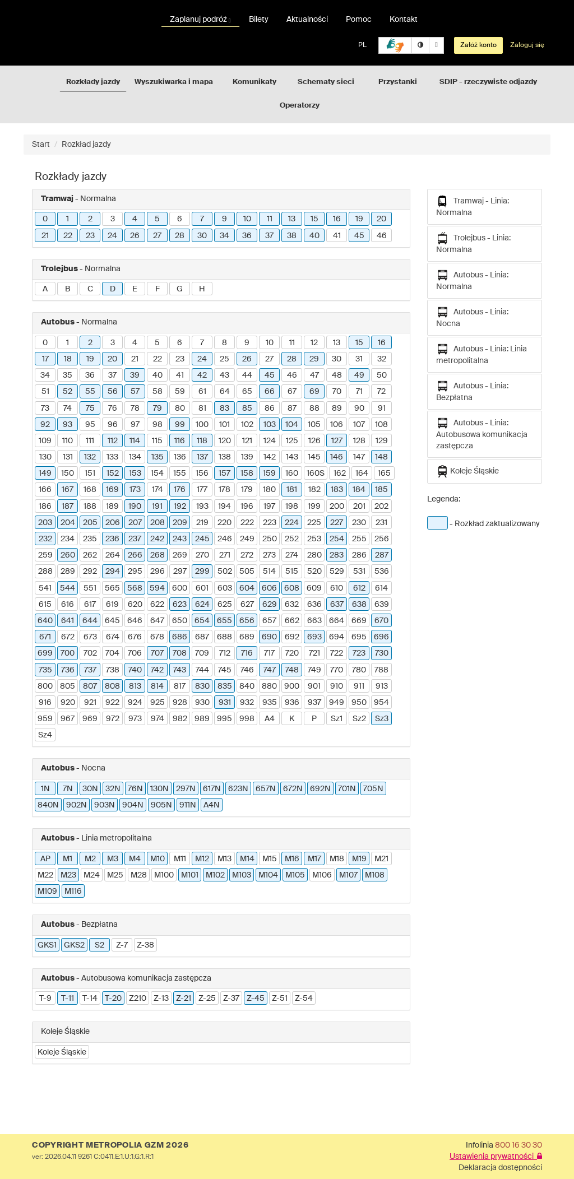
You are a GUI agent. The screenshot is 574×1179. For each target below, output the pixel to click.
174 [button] (157, 490)
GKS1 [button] (47, 945)
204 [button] (68, 523)
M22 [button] (45, 875)
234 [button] (68, 539)
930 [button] (202, 703)
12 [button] (314, 343)
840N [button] (48, 805)
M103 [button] (241, 875)
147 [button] (359, 457)
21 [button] (45, 236)
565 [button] (112, 588)
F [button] (157, 289)
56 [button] (113, 392)
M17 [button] (314, 859)
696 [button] (381, 637)
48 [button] (337, 375)
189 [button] (112, 506)
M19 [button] (359, 859)
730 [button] (381, 653)
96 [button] (113, 425)
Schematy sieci (326, 82)
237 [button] (134, 539)
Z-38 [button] (145, 945)
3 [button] (112, 219)
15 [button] (314, 219)
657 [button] (269, 621)
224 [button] (292, 523)
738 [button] (112, 670)
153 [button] (135, 473)
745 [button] (225, 670)
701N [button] (347, 789)
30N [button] (90, 789)
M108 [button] (375, 875)
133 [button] (112, 457)
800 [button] (45, 686)
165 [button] (384, 473)
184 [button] (359, 490)
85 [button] (247, 408)
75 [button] (90, 408)
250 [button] (269, 539)
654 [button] (202, 621)
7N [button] (68, 789)
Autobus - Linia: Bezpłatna (472, 391)
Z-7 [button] (122, 945)
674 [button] (112, 637)
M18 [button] (337, 859)
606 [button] (269, 588)
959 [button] (45, 719)
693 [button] (314, 637)
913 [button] (382, 686)
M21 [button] (381, 859)
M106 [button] (322, 875)
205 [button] (90, 523)
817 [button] (180, 686)
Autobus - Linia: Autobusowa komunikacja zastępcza (481, 433)
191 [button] (157, 506)
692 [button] (292, 637)
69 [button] (314, 392)
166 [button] (45, 490)
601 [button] (202, 588)
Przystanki (397, 82)
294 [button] (112, 571)
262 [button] (90, 555)
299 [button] (202, 571)
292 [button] (90, 571)
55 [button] (90, 392)
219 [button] (202, 523)
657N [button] (266, 789)
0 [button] (45, 219)
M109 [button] (47, 891)
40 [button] (314, 236)
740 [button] (135, 670)
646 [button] (134, 621)
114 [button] (134, 441)
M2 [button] (90, 859)
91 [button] (382, 408)
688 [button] (224, 637)
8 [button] (224, 343)
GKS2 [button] (74, 945)
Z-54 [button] (304, 998)
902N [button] (76, 805)
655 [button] (224, 621)
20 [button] (381, 219)
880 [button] (269, 686)
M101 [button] (189, 875)
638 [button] (359, 605)
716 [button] (247, 653)
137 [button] (202, 457)
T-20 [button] (113, 998)
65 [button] (247, 392)
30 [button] (202, 236)
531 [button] (359, 571)
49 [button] (359, 375)
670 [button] (381, 621)
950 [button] (359, 703)
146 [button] (336, 457)
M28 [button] (139, 875)
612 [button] (359, 588)
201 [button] (359, 506)
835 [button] (224, 686)
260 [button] (68, 555)
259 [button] (45, 555)
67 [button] (292, 392)
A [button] (45, 289)
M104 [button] (268, 875)
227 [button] (336, 523)
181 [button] (291, 490)
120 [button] (225, 441)
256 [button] (381, 539)
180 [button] (269, 490)
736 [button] (68, 670)
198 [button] (291, 506)
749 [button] (314, 670)
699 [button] (45, 653)
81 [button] (202, 408)
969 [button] (90, 719)
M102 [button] (215, 875)
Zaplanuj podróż (200, 20)
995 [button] (224, 719)
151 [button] (90, 473)
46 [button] (382, 236)
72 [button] (381, 392)
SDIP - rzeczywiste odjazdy (488, 82)
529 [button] (337, 571)
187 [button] (67, 506)
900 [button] (291, 686)
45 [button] (359, 236)
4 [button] (134, 219)
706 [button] (135, 653)
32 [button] (381, 359)
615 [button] (45, 605)
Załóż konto (478, 45)
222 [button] (247, 523)
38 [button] (292, 236)
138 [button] (225, 457)
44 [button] (247, 375)
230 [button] (359, 523)
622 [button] (157, 605)
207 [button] (135, 523)
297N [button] (186, 789)
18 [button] (68, 359)
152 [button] (113, 473)
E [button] (134, 289)
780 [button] (359, 670)
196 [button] (246, 506)
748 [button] (292, 670)
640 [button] (45, 621)
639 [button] (381, 605)
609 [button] (314, 588)
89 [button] (337, 408)
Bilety (259, 20)
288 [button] (45, 571)
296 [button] (157, 571)
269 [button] (180, 555)
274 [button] (291, 555)
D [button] (112, 289)
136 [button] (180, 457)
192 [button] (180, 506)
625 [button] (224, 605)
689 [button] (246, 637)
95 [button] (90, 425)
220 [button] (224, 523)
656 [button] (246, 621)
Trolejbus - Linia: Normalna (473, 243)
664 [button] (336, 621)
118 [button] (202, 441)
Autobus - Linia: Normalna (472, 280)
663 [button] (314, 621)
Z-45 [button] (256, 998)
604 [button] (246, 588)
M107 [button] (348, 875)
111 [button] (90, 441)
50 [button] (382, 375)
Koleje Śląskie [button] (62, 1052)
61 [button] (202, 392)
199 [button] (314, 506)
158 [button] (246, 473)
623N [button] (238, 789)
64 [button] (225, 392)
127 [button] (336, 441)
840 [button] (246, 686)
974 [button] (157, 719)
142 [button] (269, 457)
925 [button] (157, 703)
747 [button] (269, 670)
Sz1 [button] (336, 719)
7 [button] (202, 219)
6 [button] (179, 219)
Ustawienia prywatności (496, 1157)
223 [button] (269, 523)
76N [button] (135, 789)
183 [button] (337, 490)
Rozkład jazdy (86, 144)
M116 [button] (73, 891)
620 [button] (135, 605)
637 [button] (337, 605)
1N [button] (45, 789)
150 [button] (67, 473)
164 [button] (361, 473)
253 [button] (314, 539)
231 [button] (381, 523)
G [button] (180, 289)
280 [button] (314, 555)
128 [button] (359, 441)
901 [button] (314, 686)
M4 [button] (135, 859)
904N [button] (133, 805)
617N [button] (212, 789)
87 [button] (292, 408)
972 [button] (112, 719)
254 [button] (337, 539)
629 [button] (269, 605)
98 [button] (157, 425)
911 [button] (359, 686)
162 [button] (340, 473)
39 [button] (135, 375)
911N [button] (187, 805)
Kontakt (404, 20)
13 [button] (291, 219)
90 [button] (359, 408)
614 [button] (381, 588)
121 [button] (247, 441)
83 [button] (224, 408)
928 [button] (180, 703)
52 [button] (67, 392)
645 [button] (112, 621)
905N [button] (161, 805)
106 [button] (336, 425)
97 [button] (135, 425)
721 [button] (314, 653)
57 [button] (135, 392)
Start (41, 144)
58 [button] (157, 392)
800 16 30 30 (518, 1145)
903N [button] (104, 805)
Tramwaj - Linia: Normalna (472, 206)
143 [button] (292, 457)
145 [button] (314, 457)
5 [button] (157, 219)
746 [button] (247, 670)
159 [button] (269, 473)
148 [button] (381, 457)
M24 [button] (92, 875)
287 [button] (381, 555)
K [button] (291, 719)
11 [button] (269, 219)
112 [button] (113, 441)
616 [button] (67, 605)
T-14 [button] (90, 998)
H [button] (202, 289)
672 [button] (68, 637)
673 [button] (90, 637)
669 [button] (359, 621)
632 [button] (292, 605)
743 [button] (179, 670)
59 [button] (180, 392)
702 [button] (90, 653)
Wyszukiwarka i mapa (174, 82)
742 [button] (157, 670)
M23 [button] (68, 875)
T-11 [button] (67, 998)
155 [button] (179, 473)
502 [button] (224, 571)
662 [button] (292, 621)
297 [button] (180, 571)
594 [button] (157, 588)
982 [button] (180, 719)
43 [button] (224, 375)
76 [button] (112, 408)
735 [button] (45, 670)
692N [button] (320, 789)
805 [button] (67, 686)
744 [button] (202, 670)
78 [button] (135, 408)
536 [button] (381, 571)
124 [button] (269, 441)
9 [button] (224, 219)
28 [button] (179, 236)
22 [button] (67, 236)
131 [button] (68, 457)
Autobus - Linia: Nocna (472, 317)
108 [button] (381, 425)
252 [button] (292, 539)
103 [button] (269, 425)
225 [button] (314, 523)
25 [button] (224, 359)
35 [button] (67, 375)
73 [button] (45, 408)
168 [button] (90, 490)
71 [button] (359, 392)
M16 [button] (292, 859)
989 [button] (202, 719)
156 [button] (202, 473)
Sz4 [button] (45, 735)
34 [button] (224, 236)
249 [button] (247, 539)
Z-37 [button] (231, 998)
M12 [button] (202, 859)
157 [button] (224, 473)
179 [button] (247, 490)
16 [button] (337, 219)
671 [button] (45, 637)
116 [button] (179, 441)
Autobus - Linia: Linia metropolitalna (481, 354)
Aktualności (307, 20)
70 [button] (336, 392)
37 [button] (269, 236)
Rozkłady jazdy (93, 82)
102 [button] (247, 425)
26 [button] (135, 236)
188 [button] (90, 506)
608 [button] (291, 588)
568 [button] (134, 588)
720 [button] (292, 653)
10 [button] (247, 219)
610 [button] (336, 588)
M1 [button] (67, 859)
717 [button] (269, 653)
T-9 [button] (45, 998)
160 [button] (291, 473)
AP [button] (45, 859)
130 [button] (45, 457)
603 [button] (224, 588)
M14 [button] (247, 859)
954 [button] (381, 703)
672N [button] (293, 789)
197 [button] (269, 506)
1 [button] (67, 219)
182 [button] (314, 490)
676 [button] (135, 637)
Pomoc (359, 20)
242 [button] (157, 539)
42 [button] (202, 375)
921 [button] (90, 703)
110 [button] (67, 441)
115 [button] (157, 441)
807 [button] (90, 686)
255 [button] (359, 539)
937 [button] (314, 703)
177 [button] (202, 490)
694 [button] (336, 637)
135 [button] (157, 457)
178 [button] (224, 490)
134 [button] (135, 457)
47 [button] (314, 375)
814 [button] (157, 686)
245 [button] (202, 539)
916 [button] (45, 703)
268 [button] (157, 555)
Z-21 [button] (183, 998)
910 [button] (336, 686)
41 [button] (337, 236)
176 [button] (180, 490)
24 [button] (112, 236)
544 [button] (67, 588)
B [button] (67, 289)
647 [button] (157, 621)
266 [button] (135, 555)
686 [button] (179, 637)
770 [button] (336, 670)
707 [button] (157, 653)
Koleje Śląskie (467, 471)
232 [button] (45, 539)
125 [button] (292, 441)
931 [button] (225, 703)
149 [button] (45, 473)
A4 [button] (270, 719)
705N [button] (373, 789)
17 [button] (45, 359)
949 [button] (336, 703)
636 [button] (314, 605)
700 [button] (68, 653)
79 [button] (157, 408)
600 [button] (179, 588)
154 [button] (157, 473)
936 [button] (292, 703)
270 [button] (202, 555)
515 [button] (291, 571)
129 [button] (382, 441)
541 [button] (45, 588)
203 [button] (45, 523)
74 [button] (67, 408)
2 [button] (90, 219)
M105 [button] (295, 875)
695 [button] (359, 637)
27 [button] (157, 236)
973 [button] (135, 719)
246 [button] (224, 539)
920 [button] (68, 703)
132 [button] (90, 457)
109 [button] (45, 441)
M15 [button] (269, 859)
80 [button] (180, 408)
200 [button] (337, 506)
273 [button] (269, 555)
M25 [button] (115, 875)
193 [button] (202, 506)
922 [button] (112, 703)
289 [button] (68, 571)
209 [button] (180, 523)
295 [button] (135, 571)
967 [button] (68, 719)
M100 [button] (164, 875)
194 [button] (224, 506)
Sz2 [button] (359, 719)
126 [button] (314, 441)
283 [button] (337, 555)
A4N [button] (211, 805)
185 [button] (381, 490)
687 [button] (202, 637)
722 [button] (336, 653)
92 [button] (45, 425)
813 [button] (135, 686)
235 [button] (90, 539)
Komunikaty (254, 82)
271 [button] (224, 555)
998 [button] (246, 719)
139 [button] (247, 457)
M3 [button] (112, 859)
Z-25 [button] (207, 998)
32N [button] (113, 789)
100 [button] (202, 425)
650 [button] (179, 621)
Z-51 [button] (280, 998)
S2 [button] (99, 945)
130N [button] (159, 789)
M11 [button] (180, 859)
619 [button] (112, 605)
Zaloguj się (527, 45)
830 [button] (202, 686)
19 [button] (359, 219)
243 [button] (180, 539)
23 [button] (90, 236)
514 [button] (269, 571)
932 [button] (247, 703)
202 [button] (381, 506)
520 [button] (314, 571)
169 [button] (112, 490)
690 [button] (269, 637)
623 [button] (180, 605)
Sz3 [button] (381, 719)
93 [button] (67, 425)
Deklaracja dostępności (500, 1168)
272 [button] (246, 555)
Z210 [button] (137, 998)
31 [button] (359, 359)
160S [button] (316, 473)
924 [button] (135, 703)
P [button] (314, 719)
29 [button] (314, 359)
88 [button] (314, 408)
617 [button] (90, 605)
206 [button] (112, 523)
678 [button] (157, 637)
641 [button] (67, 621)
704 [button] (112, 653)
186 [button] (45, 506)
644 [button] (90, 621)
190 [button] (134, 506)
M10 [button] (157, 859)
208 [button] (157, 523)
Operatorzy (300, 105)
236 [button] (112, 539)
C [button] (90, 289)
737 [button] (90, 670)
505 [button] (246, 571)
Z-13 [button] (161, 998)
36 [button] (247, 236)
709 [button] (202, 653)
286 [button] (359, 555)
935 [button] (269, 703)
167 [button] (67, 490)
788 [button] (381, 670)
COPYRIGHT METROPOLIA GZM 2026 (110, 1145)
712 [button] (224, 653)
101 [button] (224, 425)
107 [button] (359, 425)
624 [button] (202, 605)
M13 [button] (224, 859)
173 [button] (135, 490)
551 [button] (90, 588)
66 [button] (270, 392)
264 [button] (112, 555)
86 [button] (270, 408)
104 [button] (291, 425)
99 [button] (180, 425)
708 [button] (180, 653)
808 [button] (112, 686)
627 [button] (247, 605)
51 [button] (45, 392)
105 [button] (314, 425)
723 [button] (359, 653)
